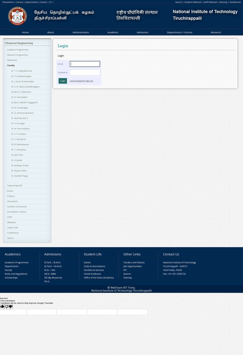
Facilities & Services (94, 270)
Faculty (11, 65)
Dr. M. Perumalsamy (20, 128)
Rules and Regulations (16, 273)
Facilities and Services (17, 206)
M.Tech (48, 266)
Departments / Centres (179, 32)
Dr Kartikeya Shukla (20, 165)
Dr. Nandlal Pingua (19, 175)
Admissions (52, 254)
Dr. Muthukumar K (19, 118)
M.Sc (46, 270)
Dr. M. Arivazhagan (19, 107)
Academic (113, 32)
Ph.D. (47, 281)
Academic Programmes (17, 49)
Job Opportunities (132, 266)
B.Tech (47, 262)
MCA (46, 273)
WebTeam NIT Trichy (122, 287)
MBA (53, 273)
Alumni (10, 238)
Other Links (131, 254)
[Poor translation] (9, 306)
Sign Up (89, 80)
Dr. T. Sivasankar (18, 149)
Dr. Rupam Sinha (18, 170)
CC (50, 2)
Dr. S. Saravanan (18, 139)
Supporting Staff (14, 185)
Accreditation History (16, 211)
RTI (125, 270)
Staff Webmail (210, 2)
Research (216, 32)
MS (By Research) (53, 277)
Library (19, 2)
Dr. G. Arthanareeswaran (22, 112)
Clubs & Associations (94, 266)
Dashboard (235, 2)
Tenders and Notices (134, 262)
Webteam (11, 222)
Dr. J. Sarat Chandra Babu (22, 81)
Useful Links (12, 227)
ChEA (9, 217)
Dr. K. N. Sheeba (18, 134)
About (50, 32)
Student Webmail (192, 2)
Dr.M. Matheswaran (20, 144)
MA (53, 270)
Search (178, 2)
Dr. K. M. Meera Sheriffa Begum (25, 86)
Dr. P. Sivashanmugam (21, 76)
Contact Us (171, 254)
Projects (11, 196)
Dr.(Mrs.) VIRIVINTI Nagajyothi (24, 102)
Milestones (12, 60)
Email (60, 63)
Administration (81, 32)
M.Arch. (58, 266)
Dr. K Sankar (16, 160)
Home (25, 32)
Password (62, 72)
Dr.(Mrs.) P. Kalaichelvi (21, 91)
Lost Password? (77, 80)
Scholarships (11, 277)
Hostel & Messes (92, 273)
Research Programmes (17, 54)
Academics (12, 254)
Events (43, 2)
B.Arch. (57, 262)
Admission (142, 32)
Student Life (93, 254)
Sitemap (223, 2)
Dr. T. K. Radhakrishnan (21, 70)
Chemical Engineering (19, 43)
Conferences (13, 232)
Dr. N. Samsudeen (19, 97)
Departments (31, 2)
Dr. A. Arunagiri (18, 123)
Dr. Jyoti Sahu (17, 154)
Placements (8, 2)
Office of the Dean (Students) (99, 277)
